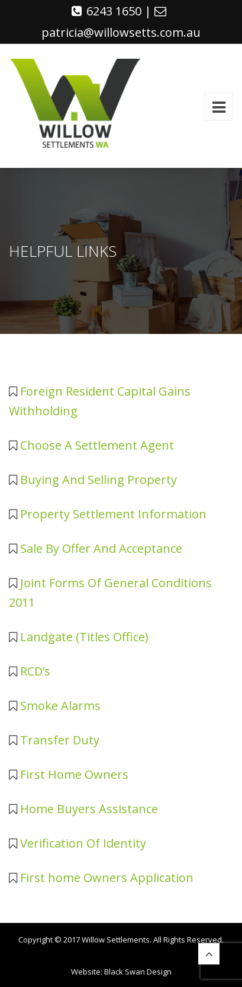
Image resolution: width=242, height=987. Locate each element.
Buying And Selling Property (98, 480)
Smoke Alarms (60, 706)
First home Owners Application (106, 878)
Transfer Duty (59, 740)
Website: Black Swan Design (121, 971)
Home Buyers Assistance (89, 809)
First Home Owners (74, 774)
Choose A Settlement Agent (97, 445)
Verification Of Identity (83, 843)
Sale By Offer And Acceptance (101, 548)
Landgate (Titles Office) (84, 637)
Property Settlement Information (113, 514)
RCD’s (35, 671)
